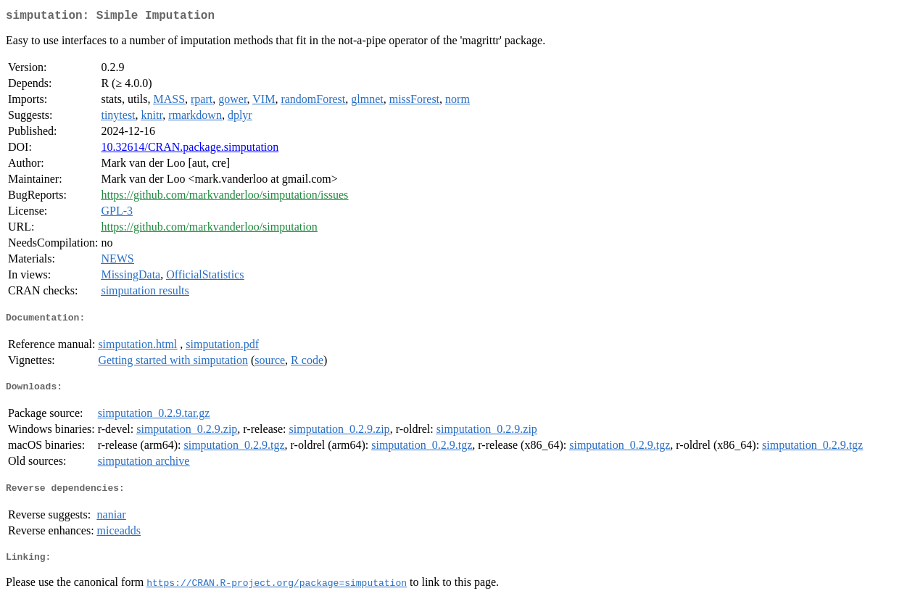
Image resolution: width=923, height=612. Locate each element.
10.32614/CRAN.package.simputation (189, 150)
